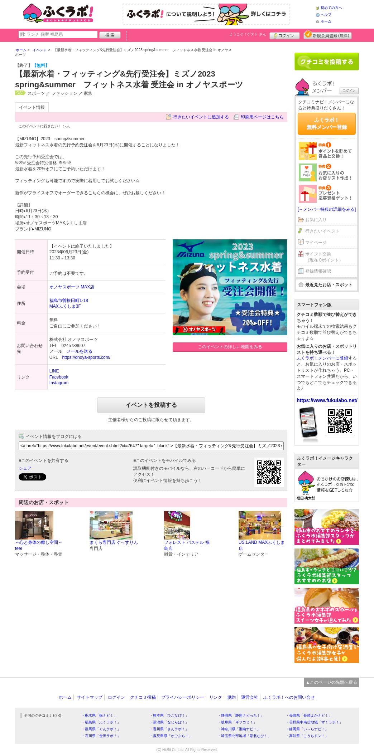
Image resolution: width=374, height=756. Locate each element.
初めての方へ (331, 8)
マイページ (316, 242)
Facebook (58, 377)
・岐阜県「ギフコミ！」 (237, 722)
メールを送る (79, 351)
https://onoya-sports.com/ (86, 357)
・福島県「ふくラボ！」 (101, 722)
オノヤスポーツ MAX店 (71, 286)
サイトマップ (89, 697)
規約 (231, 697)
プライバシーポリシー (182, 697)
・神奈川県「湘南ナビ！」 (238, 729)
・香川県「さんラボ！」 (169, 729)
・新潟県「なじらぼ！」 (169, 722)
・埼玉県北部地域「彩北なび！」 (244, 736)
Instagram (58, 382)
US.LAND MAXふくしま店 (262, 545)
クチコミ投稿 (143, 697)
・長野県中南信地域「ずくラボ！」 (314, 722)
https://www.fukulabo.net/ (327, 400)
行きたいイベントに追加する (201, 117)
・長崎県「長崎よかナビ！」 (309, 715)
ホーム (326, 21)
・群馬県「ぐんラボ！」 (101, 729)
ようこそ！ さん (247, 34)
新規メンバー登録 (327, 34)
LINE (54, 371)
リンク (215, 697)
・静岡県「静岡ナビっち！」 (240, 715)
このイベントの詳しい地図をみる (230, 346)
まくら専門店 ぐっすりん (114, 542)
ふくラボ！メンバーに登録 (322, 358)
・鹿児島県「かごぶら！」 (170, 736)
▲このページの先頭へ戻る (331, 682)
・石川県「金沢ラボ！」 (101, 736)
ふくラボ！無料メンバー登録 (327, 123)
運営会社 (249, 697)
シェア (25, 468)
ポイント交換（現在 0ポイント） (324, 257)
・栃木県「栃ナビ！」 (99, 715)
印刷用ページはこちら (262, 117)
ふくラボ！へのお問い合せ (289, 697)
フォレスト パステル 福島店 (187, 545)
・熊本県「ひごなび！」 (169, 715)
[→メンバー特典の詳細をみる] (327, 209)
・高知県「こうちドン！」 (307, 736)
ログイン (284, 34)
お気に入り (316, 219)
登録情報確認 (318, 271)
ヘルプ (326, 14)
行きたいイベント (322, 231)
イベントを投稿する (151, 405)
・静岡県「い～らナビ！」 (307, 729)
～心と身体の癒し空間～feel (38, 545)
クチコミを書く (326, 61)
